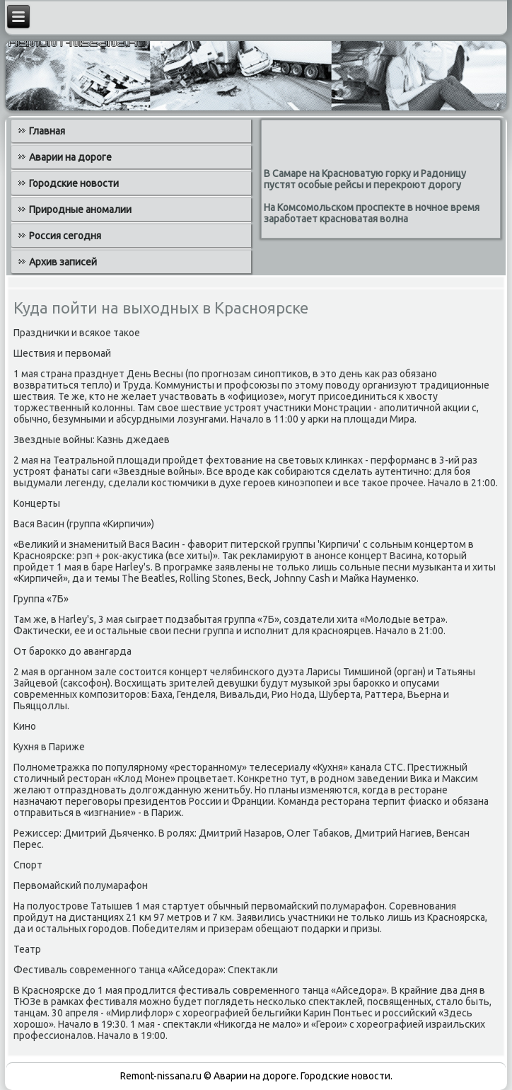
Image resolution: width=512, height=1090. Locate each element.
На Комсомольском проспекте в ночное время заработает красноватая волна (371, 213)
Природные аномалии (80, 209)
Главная (47, 131)
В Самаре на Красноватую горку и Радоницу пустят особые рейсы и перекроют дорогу (365, 179)
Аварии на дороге (70, 157)
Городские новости (74, 183)
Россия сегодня (65, 235)
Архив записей (63, 262)
